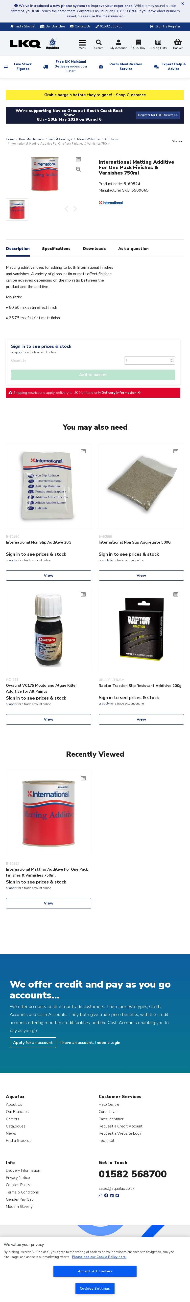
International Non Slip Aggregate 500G (135, 542)
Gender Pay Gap (20, 1199)
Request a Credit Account (120, 1126)
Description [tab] (18, 248)
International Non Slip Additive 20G (38, 542)
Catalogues (15, 1126)
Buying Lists (158, 45)
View (48, 575)
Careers (12, 1119)
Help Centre (109, 1104)
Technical (106, 1140)
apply (18, 352)
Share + (177, 141)
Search (98, 45)
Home (10, 139)
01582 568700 (133, 1174)
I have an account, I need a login (90, 1042)
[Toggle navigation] (82, 45)
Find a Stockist (23, 26)
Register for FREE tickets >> (158, 115)
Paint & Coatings (60, 139)
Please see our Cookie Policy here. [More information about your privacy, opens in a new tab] (99, 1257)
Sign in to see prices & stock (41, 346)
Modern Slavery (19, 1206)
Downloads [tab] (94, 248)
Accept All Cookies (95, 1271)
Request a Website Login (120, 1133)
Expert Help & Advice (174, 66)
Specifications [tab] (56, 248)
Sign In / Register (168, 26)
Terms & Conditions (22, 1192)
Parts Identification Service (125, 66)
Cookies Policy (18, 1184)
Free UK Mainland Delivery (70, 66)
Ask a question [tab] (133, 248)
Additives (111, 139)
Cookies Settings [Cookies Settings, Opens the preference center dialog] (95, 1288)
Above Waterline (88, 139)
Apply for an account (33, 1042)
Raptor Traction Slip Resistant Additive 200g (140, 685)
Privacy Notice (18, 1177)
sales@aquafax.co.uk (117, 1188)
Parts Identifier (111, 1119)
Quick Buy (138, 45)
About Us (14, 1104)
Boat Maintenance (31, 139)
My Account (118, 45)
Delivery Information (121, 392)
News (11, 1133)
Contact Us (108, 1111)
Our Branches (52, 26)
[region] (95, 1269)
